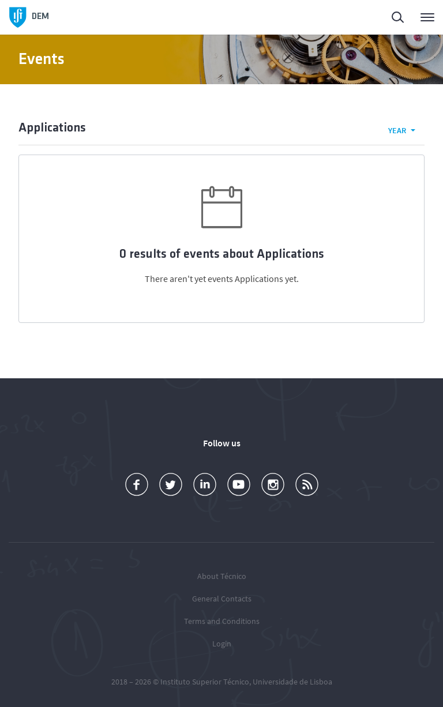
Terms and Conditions (222, 621)
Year (397, 130)
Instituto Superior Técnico (204, 681)
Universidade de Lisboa (292, 681)
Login (221, 643)
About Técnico (221, 576)
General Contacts (221, 598)
